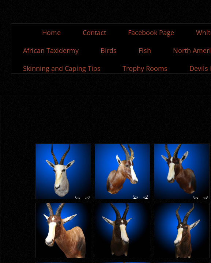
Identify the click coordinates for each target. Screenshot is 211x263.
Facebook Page (151, 32)
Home (51, 32)
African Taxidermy (51, 50)
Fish (145, 50)
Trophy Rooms (145, 68)
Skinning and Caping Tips (62, 68)
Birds (109, 50)
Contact (94, 32)
